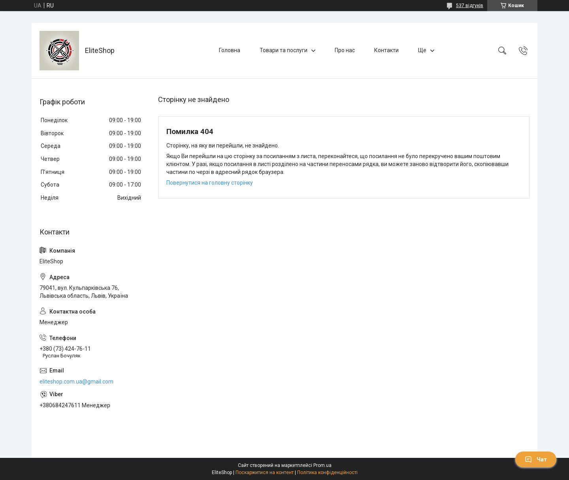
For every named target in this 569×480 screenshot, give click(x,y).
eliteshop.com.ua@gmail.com (76, 381)
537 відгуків (469, 5)
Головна (229, 50)
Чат (536, 459)
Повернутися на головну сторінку (209, 183)
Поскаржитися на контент (265, 472)
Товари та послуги (283, 50)
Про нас (345, 50)
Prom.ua (322, 465)
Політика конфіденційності (327, 472)
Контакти (386, 50)
